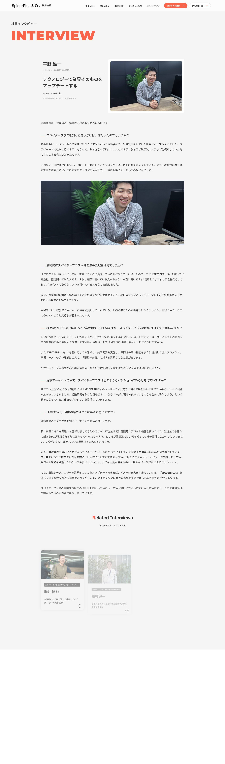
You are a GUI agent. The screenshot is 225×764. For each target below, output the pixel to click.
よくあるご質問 (135, 5)
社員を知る (119, 5)
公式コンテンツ (153, 5)
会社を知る (90, 5)
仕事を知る (104, 5)
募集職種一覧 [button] (197, 5)
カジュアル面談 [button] (173, 5)
